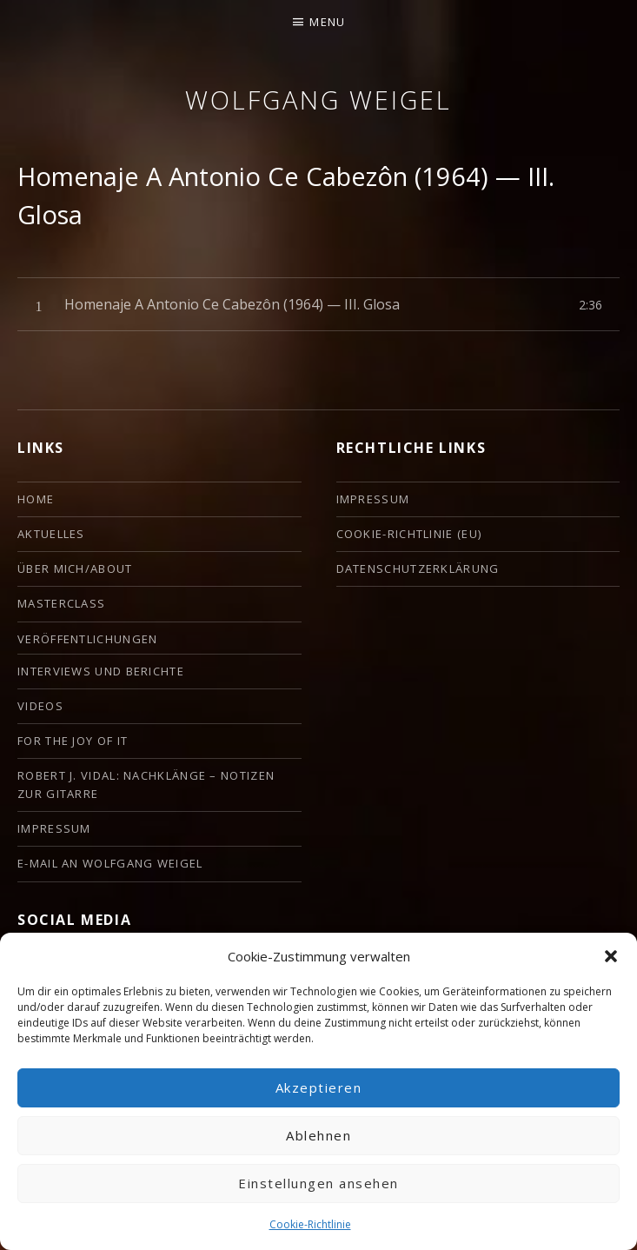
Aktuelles (51, 534)
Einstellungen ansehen (318, 1183)
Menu (327, 22)
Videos (40, 706)
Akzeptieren (318, 1087)
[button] (611, 956)
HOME (35, 499)
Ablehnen (318, 1135)
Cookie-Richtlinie (310, 1224)
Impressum (54, 828)
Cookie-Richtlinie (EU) (409, 534)
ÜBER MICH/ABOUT (75, 568)
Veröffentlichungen (87, 639)
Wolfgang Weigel (318, 99)
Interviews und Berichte (100, 671)
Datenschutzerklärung (418, 568)
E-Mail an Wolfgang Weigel (110, 863)
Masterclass (61, 603)
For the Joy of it (72, 740)
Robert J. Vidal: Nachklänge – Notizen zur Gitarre (146, 784)
